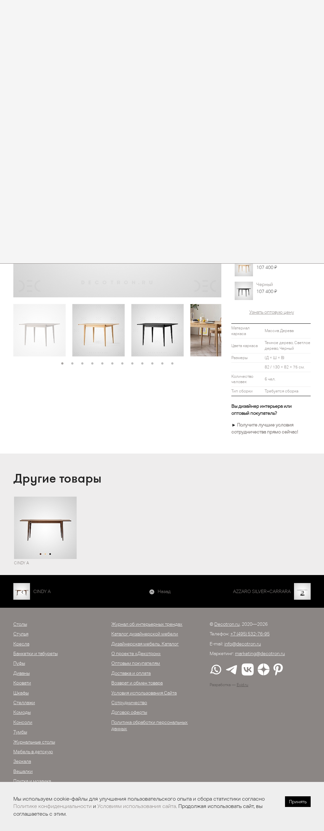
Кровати (22, 682)
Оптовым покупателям (135, 663)
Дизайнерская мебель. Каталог (145, 643)
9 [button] (142, 363)
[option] (39, 330)
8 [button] (132, 363)
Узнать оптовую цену (271, 312)
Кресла (21, 643)
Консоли (22, 722)
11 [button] (162, 363)
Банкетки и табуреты (35, 653)
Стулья (20, 633)
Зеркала (22, 761)
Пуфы (19, 663)
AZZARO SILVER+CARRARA (262, 591)
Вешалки (23, 771)
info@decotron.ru (242, 643)
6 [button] (112, 363)
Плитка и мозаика (32, 781)
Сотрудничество (129, 702)
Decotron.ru (227, 624)
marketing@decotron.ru (260, 653)
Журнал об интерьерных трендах (146, 624)
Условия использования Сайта (144, 693)
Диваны (21, 673)
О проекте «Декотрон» (136, 653)
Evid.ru (242, 684)
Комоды (22, 712)
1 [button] (62, 363)
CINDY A (42, 591)
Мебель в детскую (33, 751)
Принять (298, 801)
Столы (20, 624)
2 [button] (72, 363)
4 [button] (92, 363)
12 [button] (172, 363)
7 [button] (122, 363)
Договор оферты (129, 712)
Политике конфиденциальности (52, 806)
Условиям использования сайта (136, 806)
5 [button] (102, 363)
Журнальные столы (34, 742)
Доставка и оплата (131, 673)
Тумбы (20, 732)
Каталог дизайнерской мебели (144, 633)
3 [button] (82, 363)
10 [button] (152, 363)
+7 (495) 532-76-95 (250, 633)
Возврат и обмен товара (137, 682)
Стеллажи (24, 702)
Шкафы (21, 693)
